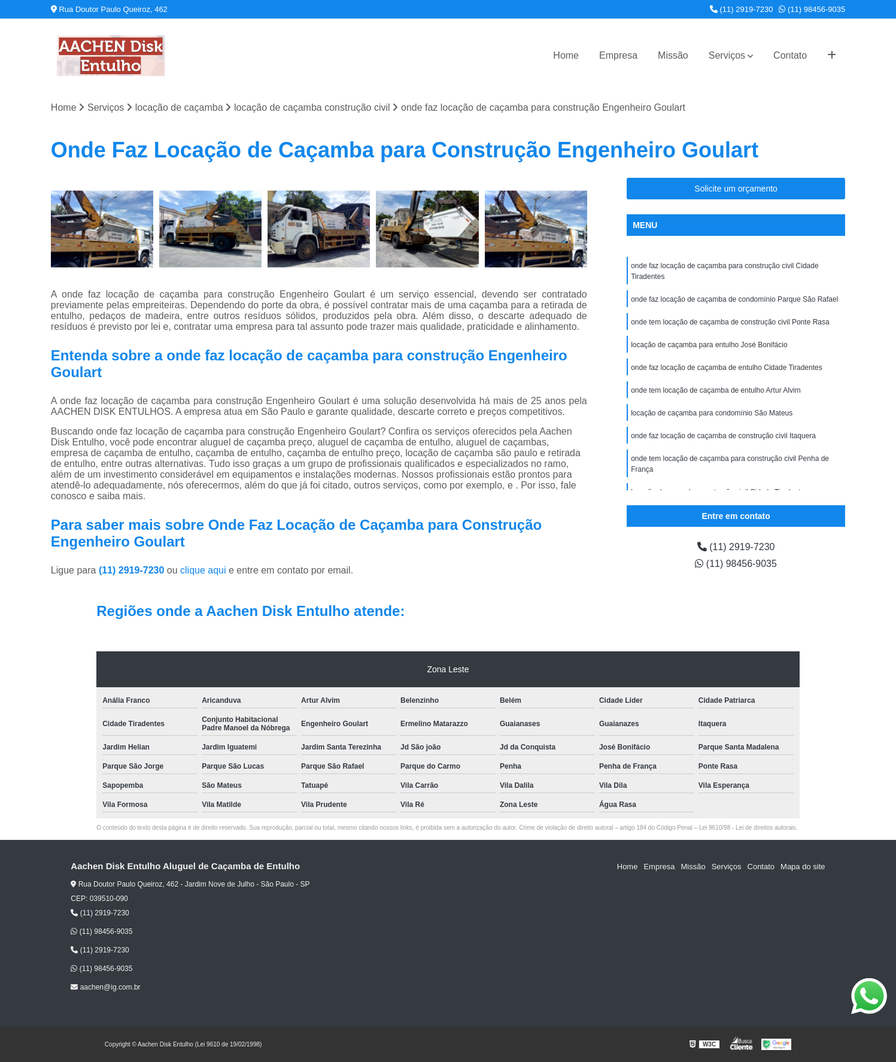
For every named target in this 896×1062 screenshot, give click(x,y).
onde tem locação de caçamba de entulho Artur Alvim (716, 390)
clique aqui (203, 570)
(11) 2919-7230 (741, 9)
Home (566, 55)
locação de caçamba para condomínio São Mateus (711, 413)
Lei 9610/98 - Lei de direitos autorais (747, 827)
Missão (673, 55)
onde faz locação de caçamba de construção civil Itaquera (723, 436)
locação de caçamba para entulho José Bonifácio (709, 345)
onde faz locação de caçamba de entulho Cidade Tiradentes (726, 367)
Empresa (618, 55)
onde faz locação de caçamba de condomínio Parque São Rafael (734, 299)
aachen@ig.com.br (105, 987)
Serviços (727, 55)
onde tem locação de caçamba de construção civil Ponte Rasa (730, 322)
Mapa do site (802, 866)
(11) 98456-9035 (812, 9)
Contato (790, 55)
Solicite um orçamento (735, 188)
